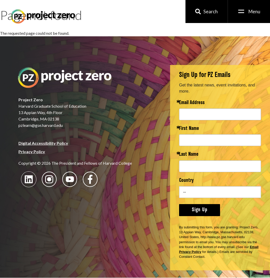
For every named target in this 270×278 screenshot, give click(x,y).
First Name (189, 128)
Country (186, 180)
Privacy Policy (31, 151)
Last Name (189, 154)
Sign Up (199, 210)
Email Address (192, 103)
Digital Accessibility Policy (43, 143)
